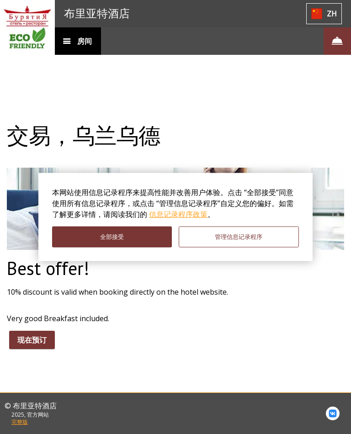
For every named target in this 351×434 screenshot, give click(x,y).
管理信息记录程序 (238, 236)
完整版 (19, 422)
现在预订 (32, 340)
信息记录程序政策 (178, 214)
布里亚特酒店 (97, 13)
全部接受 (112, 236)
